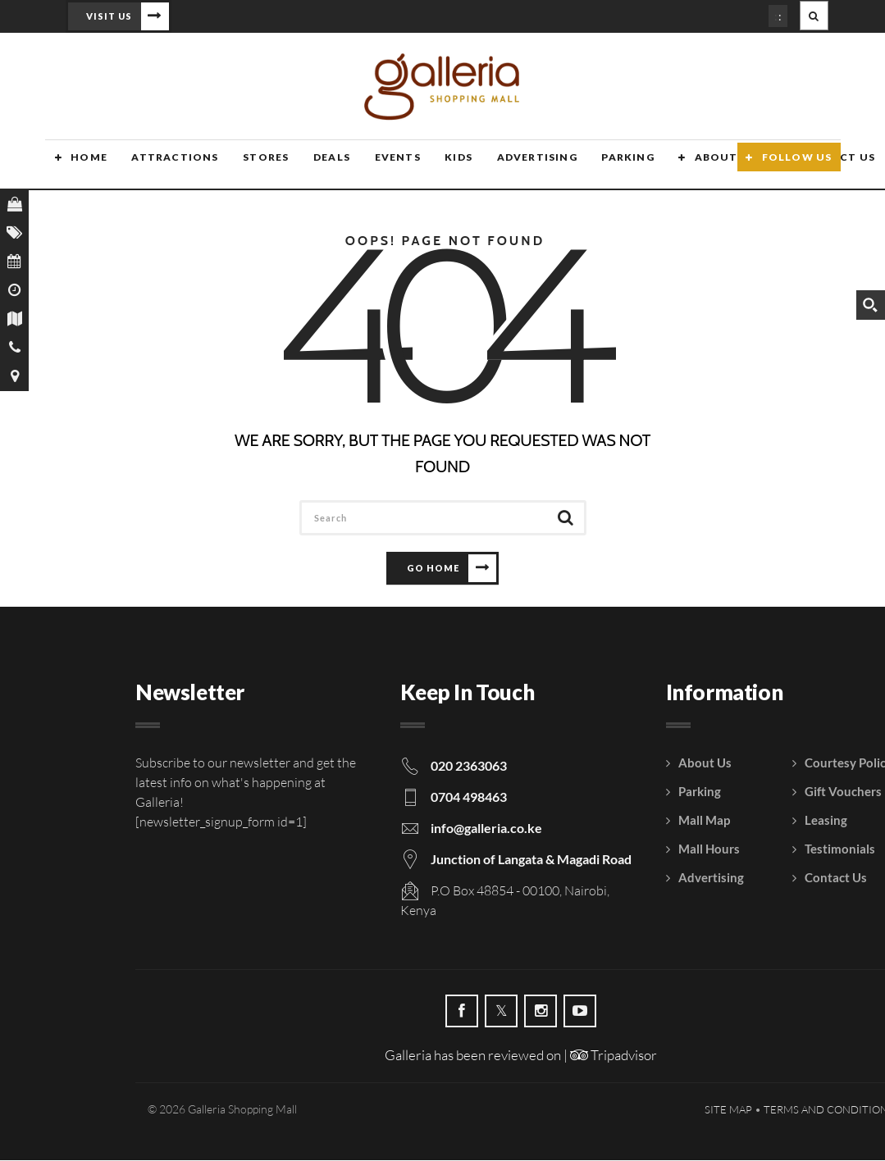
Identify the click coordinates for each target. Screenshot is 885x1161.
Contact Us (836, 878)
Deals (317, 166)
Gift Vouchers (843, 792)
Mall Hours (709, 849)
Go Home (433, 568)
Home (79, 166)
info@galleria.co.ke (486, 828)
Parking (608, 166)
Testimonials (840, 849)
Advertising (519, 166)
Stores (253, 166)
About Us (705, 166)
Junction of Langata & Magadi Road (531, 859)
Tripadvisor (613, 1055)
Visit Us (109, 16)
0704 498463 (469, 797)
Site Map (728, 1110)
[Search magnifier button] (870, 305)
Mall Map (704, 820)
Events (382, 166)
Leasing (826, 820)
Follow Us (797, 166)
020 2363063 (469, 766)
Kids (442, 166)
